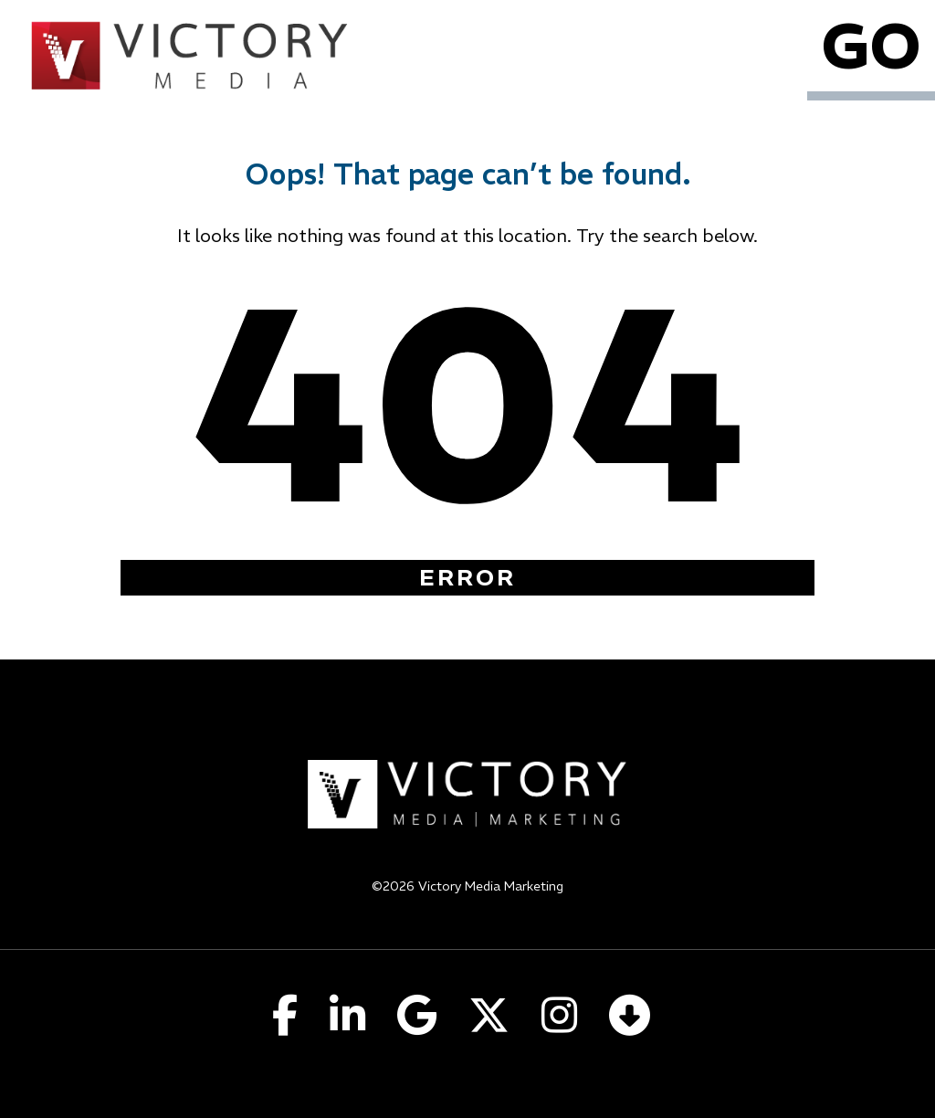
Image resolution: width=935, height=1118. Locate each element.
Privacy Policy (468, 910)
